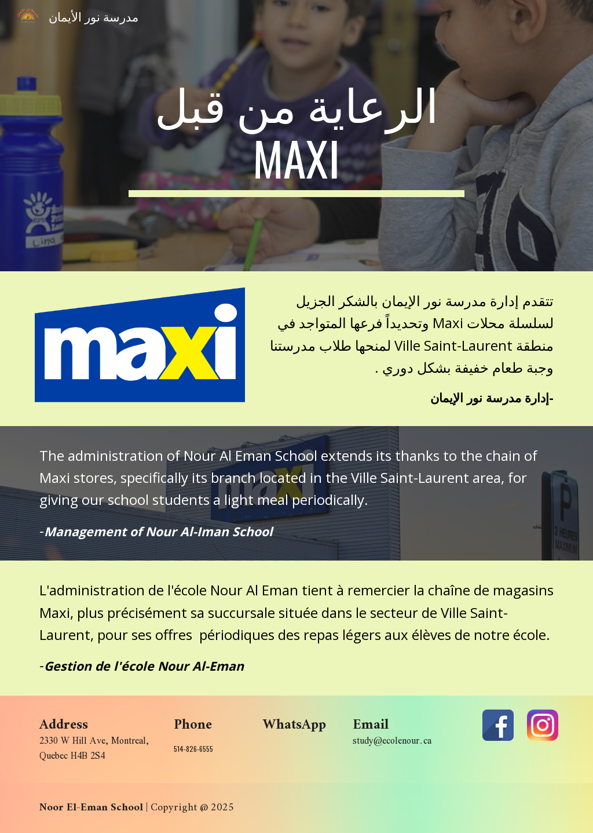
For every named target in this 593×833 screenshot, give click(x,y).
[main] (296, 136)
